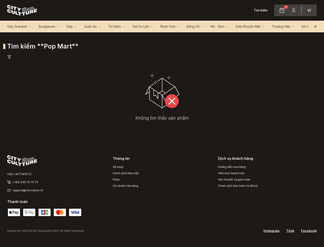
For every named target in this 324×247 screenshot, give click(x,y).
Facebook (309, 231)
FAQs (116, 179)
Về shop (118, 167)
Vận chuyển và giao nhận (234, 179)
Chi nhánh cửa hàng (125, 185)
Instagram (271, 231)
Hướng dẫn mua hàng (232, 167)
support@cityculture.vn (28, 190)
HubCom (27, 230)
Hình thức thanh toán (231, 173)
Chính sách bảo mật (126, 173)
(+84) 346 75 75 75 (25, 182)
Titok (290, 231)
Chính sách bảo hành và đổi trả (238, 185)
